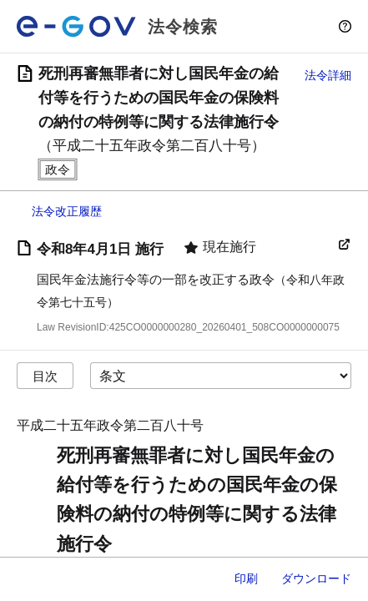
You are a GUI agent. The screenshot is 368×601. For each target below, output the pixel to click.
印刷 (246, 578)
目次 (45, 376)
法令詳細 (328, 75)
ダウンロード (316, 578)
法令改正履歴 (67, 211)
